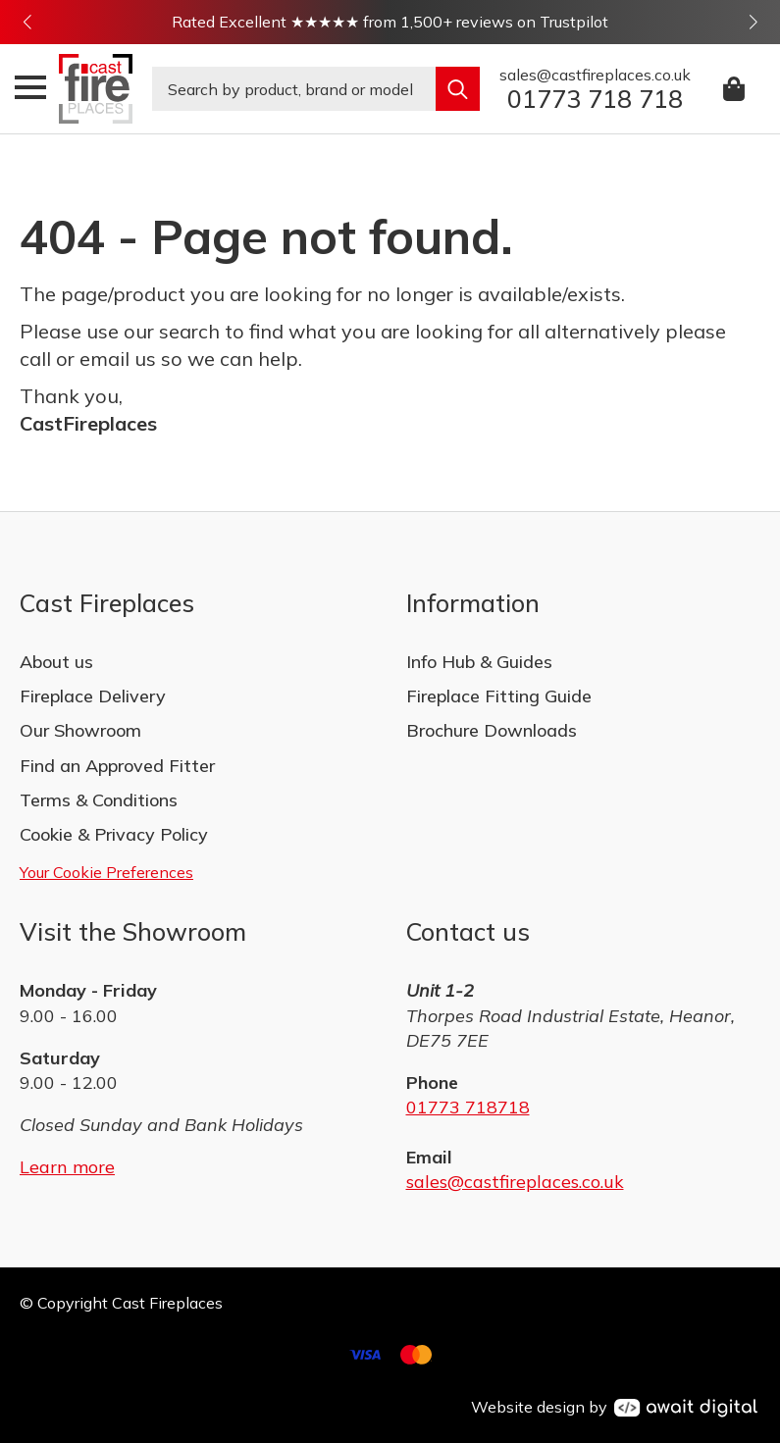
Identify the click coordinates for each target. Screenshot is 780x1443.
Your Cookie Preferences (106, 872)
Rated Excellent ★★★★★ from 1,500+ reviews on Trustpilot (390, 21)
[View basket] (735, 89)
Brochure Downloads (491, 730)
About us (56, 661)
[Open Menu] (30, 87)
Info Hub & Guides (479, 661)
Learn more (67, 1167)
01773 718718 (468, 1107)
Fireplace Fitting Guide (499, 696)
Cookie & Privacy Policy (114, 834)
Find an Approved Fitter (117, 765)
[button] (27, 22)
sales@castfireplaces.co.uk (515, 1181)
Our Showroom (80, 730)
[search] (458, 89)
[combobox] (294, 89)
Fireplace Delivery (93, 696)
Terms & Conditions (99, 800)
